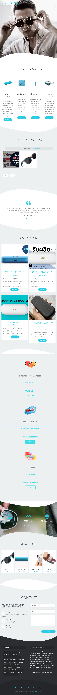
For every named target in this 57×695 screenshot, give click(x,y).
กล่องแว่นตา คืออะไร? (15, 322)
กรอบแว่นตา (20, 662)
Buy (55, 6)
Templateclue (38, 691)
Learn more (30, 396)
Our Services (17, 324)
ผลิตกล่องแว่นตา (13, 659)
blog (17, 275)
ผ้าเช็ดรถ (6, 672)
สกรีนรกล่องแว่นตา (8, 667)
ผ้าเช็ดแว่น (20, 672)
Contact (51, 6)
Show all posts (38, 148)
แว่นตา (5, 662)
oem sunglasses (12, 662)
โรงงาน (5, 670)
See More (30, 487)
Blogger (49, 672)
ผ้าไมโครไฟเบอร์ (7, 664)
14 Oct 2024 (41, 275)
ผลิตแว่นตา (21, 659)
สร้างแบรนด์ (14, 675)
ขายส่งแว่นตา (7, 654)
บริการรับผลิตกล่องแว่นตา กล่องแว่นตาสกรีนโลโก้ (14, 272)
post (9, 652)
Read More (7, 119)
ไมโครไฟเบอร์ (13, 670)
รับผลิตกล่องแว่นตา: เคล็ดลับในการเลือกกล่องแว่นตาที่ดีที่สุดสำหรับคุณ (42, 272)
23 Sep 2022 (12, 324)
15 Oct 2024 (13, 275)
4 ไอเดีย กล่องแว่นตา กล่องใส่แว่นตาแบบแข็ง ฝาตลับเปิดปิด (42, 323)
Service (33, 37)
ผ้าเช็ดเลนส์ (12, 672)
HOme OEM (20, 670)
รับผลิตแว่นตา (16, 664)
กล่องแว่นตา (15, 652)
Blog (35, 6)
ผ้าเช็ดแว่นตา (7, 675)
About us (24, 37)
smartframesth (10, 2)
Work (31, 6)
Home (21, 6)
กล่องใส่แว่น (17, 657)
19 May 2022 (41, 326)
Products (45, 6)
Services (27, 6)
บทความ (6, 659)
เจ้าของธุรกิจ (17, 667)
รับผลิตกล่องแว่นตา (8, 657)
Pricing (39, 6)
